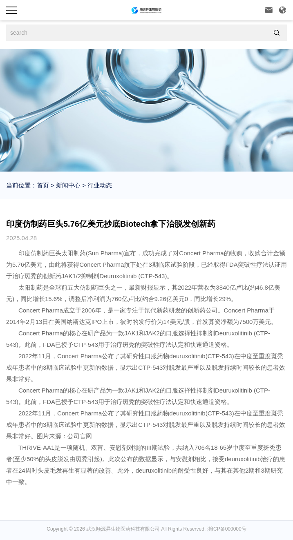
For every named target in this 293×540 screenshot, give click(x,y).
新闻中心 (67, 185)
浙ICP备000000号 (226, 529)
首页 (43, 185)
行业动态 (99, 185)
